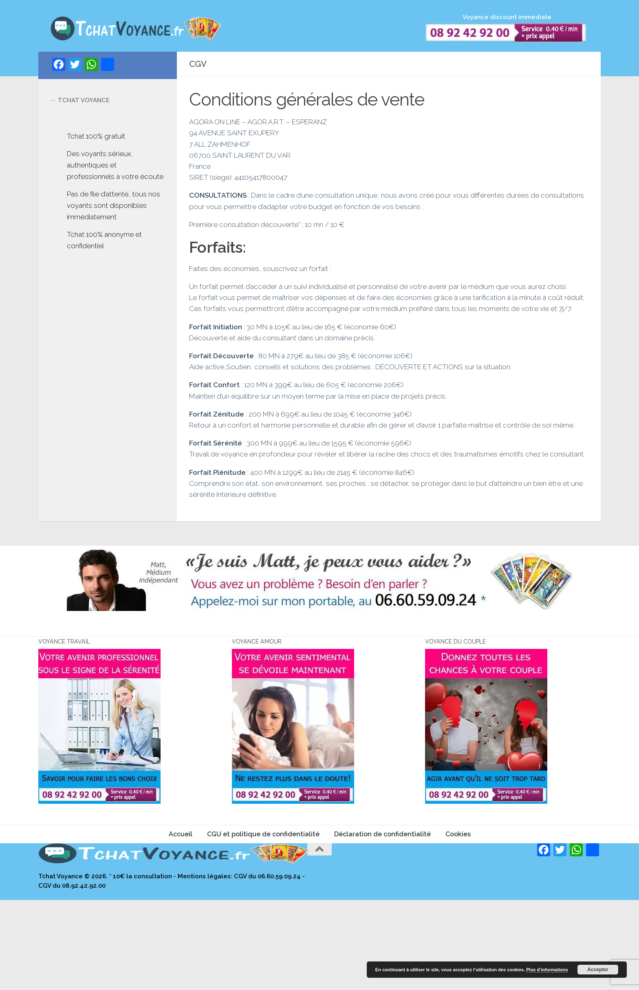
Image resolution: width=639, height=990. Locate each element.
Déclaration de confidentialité (382, 924)
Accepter (597, 969)
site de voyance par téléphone (19, 985)
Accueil (180, 924)
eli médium (35, 985)
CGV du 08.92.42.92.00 (72, 975)
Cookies (458, 924)
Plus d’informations (547, 969)
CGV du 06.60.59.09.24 (267, 966)
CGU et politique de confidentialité (263, 924)
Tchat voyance (84, 110)
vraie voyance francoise (49, 985)
